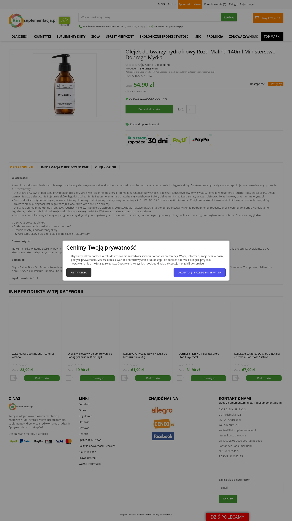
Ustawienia (79, 272)
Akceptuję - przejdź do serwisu (199, 272)
